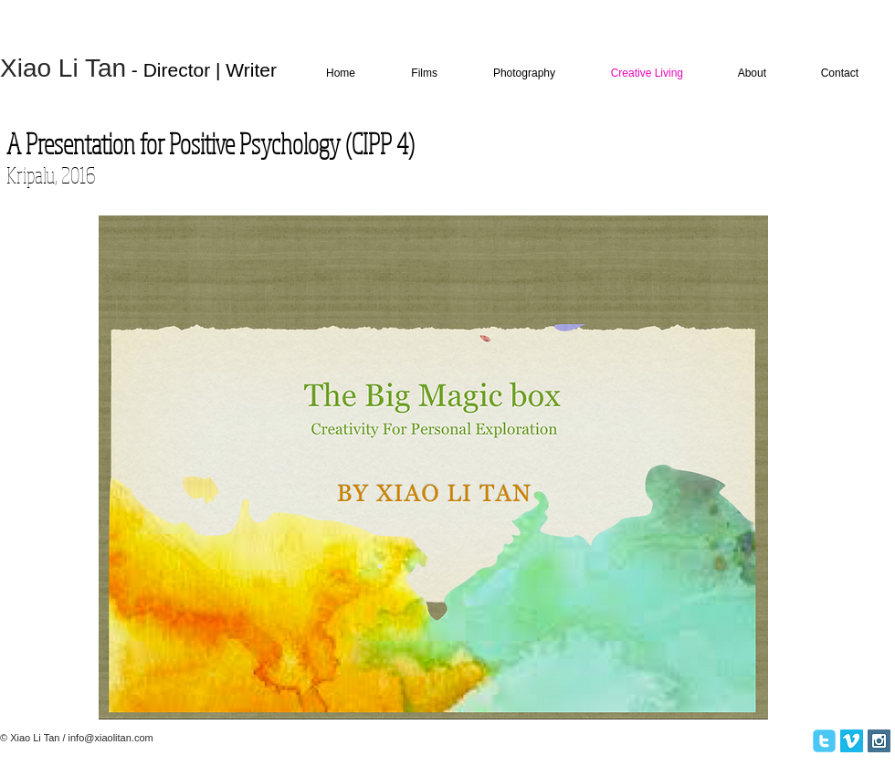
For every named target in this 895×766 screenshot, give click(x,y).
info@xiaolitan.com (110, 737)
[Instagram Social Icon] (879, 740)
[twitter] (824, 740)
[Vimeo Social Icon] (851, 740)
